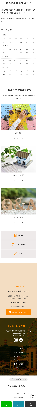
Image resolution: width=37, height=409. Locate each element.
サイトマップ (25, 393)
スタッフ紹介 (20, 244)
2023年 (5, 67)
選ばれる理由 (18, 352)
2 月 (27, 42)
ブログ (20, 253)
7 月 (33, 49)
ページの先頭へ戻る (19, 379)
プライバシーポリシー (14, 393)
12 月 (4, 49)
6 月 (4, 52)
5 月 (10, 42)
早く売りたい (18, 360)
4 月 (15, 42)
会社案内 (20, 235)
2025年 (5, 45)
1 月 (33, 42)
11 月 (9, 49)
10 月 (15, 49)
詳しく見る (17, 138)
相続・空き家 (18, 364)
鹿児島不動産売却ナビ (18, 3)
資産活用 (18, 368)
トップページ (18, 348)
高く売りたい (18, 356)
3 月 (21, 42)
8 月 (27, 49)
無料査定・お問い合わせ (20, 312)
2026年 (5, 35)
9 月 (21, 49)
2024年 (5, 56)
